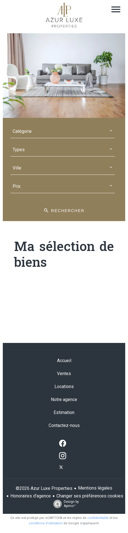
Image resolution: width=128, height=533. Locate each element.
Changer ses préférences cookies (89, 496)
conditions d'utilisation (46, 523)
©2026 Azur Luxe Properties (44, 488)
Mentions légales (95, 488)
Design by (65, 504)
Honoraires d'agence (30, 496)
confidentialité (98, 518)
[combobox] (62, 131)
